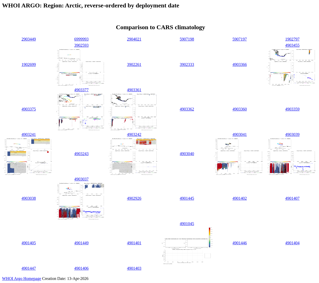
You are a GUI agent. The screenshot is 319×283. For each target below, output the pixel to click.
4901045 (187, 223)
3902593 (81, 45)
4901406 (81, 268)
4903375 (29, 109)
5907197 (239, 39)
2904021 (134, 39)
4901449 (81, 243)
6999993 (81, 39)
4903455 (292, 45)
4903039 (292, 134)
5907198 (187, 39)
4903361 (134, 90)
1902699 (29, 64)
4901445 (187, 198)
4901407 (292, 198)
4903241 (29, 134)
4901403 (134, 268)
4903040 (187, 153)
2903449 (29, 39)
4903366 (239, 64)
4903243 (81, 153)
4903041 (239, 134)
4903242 (134, 134)
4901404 (292, 243)
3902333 (187, 64)
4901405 (29, 243)
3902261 (134, 64)
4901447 (29, 268)
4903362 (187, 109)
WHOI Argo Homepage (21, 278)
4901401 (134, 243)
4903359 (292, 109)
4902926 (134, 198)
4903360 (239, 109)
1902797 (292, 39)
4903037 (81, 179)
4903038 (29, 198)
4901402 (239, 198)
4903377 (81, 90)
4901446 (239, 243)
